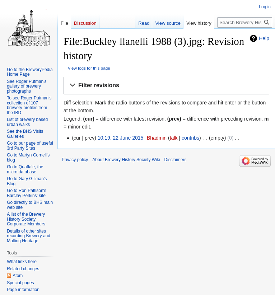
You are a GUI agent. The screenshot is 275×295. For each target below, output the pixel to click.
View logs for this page (89, 68)
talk (174, 138)
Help (264, 38)
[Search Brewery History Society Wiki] (244, 22)
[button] (166, 86)
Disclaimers (175, 159)
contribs (190, 138)
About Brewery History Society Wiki (126, 159)
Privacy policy (75, 159)
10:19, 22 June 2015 (121, 138)
